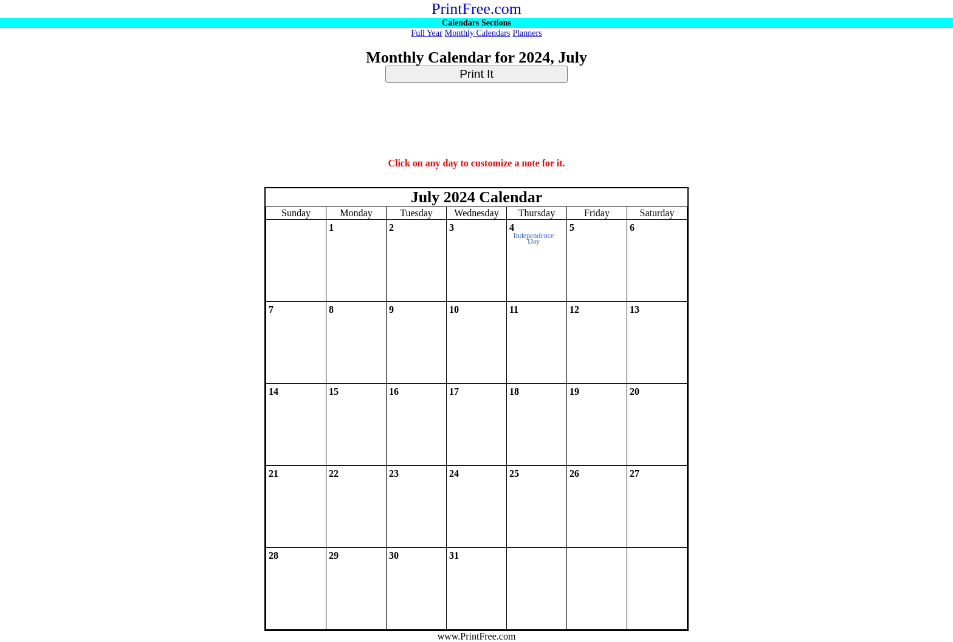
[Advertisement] (476, 121)
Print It (476, 73)
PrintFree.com (476, 9)
